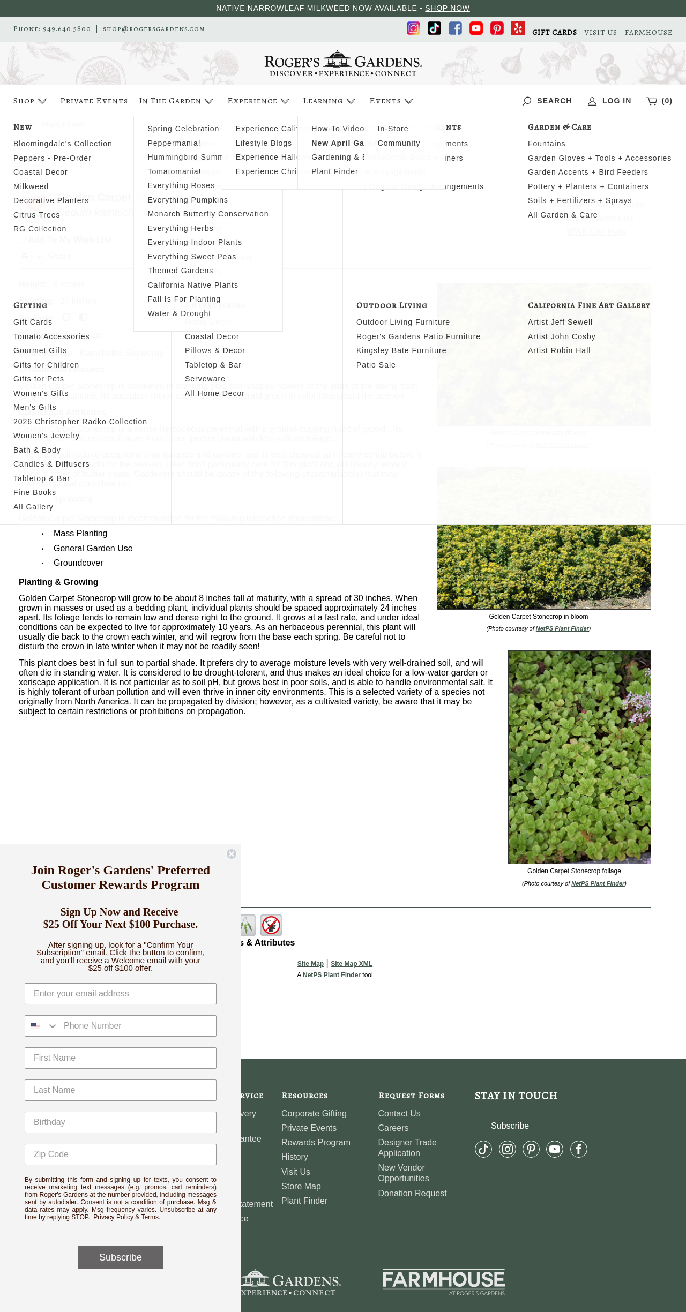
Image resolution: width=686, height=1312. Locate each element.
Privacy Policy (113, 1217)
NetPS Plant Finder (562, 444)
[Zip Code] (121, 1154)
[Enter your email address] (121, 993)
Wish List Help (596, 231)
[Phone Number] (137, 1026)
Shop (31, 101)
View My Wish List (596, 218)
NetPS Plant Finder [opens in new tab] (332, 975)
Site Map (310, 964)
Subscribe (120, 1257)
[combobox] (41, 1026)
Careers (393, 1128)
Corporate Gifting (314, 1113)
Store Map (301, 1186)
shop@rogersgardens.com (154, 29)
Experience (259, 101)
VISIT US (601, 32)
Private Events (94, 101)
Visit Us (295, 1171)
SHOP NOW (447, 8)
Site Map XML (351, 964)
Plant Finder (304, 1200)
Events (392, 101)
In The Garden (177, 101)
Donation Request (412, 1193)
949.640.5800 (67, 29)
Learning (330, 101)
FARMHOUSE (649, 32)
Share (59, 256)
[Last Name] (121, 1090)
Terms (150, 1217)
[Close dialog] (231, 854)
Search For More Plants (596, 204)
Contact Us (399, 1113)
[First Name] (121, 1058)
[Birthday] (121, 1122)
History (294, 1156)
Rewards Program (316, 1142)
